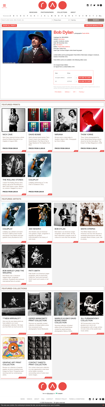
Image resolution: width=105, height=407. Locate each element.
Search (96, 20)
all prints (9, 25)
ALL (100, 16)
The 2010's (59, 44)
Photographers (47, 12)
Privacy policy (61, 399)
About (73, 12)
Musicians (33, 12)
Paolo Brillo (85, 33)
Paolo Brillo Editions (64, 46)
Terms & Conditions (76, 399)
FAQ (42, 399)
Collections (62, 12)
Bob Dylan (62, 39)
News (23, 399)
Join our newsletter (93, 25)
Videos (29, 399)
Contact (49, 399)
